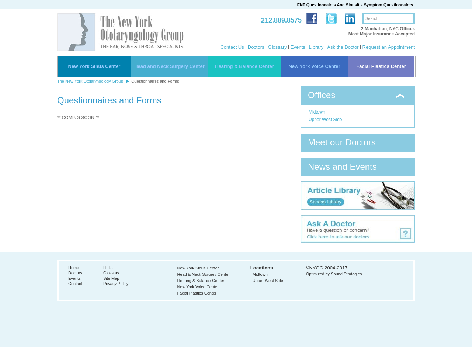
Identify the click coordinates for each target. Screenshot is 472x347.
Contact (75, 283)
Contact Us (232, 47)
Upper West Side (325, 119)
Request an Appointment (388, 47)
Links (108, 267)
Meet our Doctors (342, 142)
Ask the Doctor (342, 47)
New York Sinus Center (94, 66)
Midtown (317, 112)
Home (73, 267)
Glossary (277, 47)
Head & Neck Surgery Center (203, 274)
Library (316, 47)
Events (298, 47)
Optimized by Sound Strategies (334, 274)
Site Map (111, 278)
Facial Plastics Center (381, 66)
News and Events (342, 167)
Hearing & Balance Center (244, 66)
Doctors (256, 47)
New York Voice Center (314, 66)
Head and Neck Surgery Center (169, 66)
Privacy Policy (115, 283)
